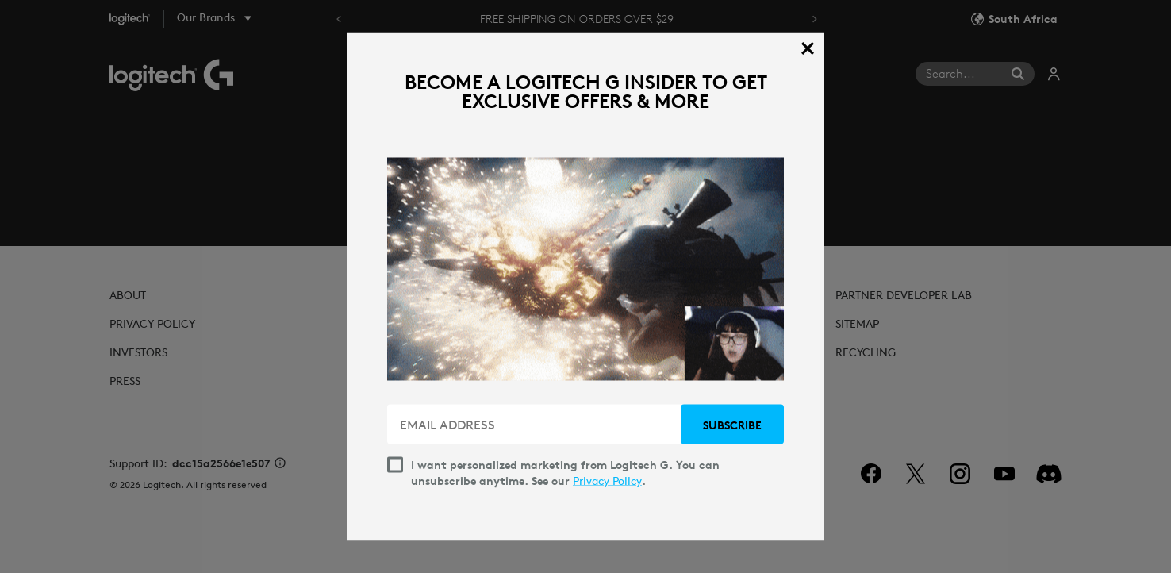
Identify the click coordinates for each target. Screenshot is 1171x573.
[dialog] (585, 287)
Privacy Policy (607, 481)
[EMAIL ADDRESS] (535, 424)
